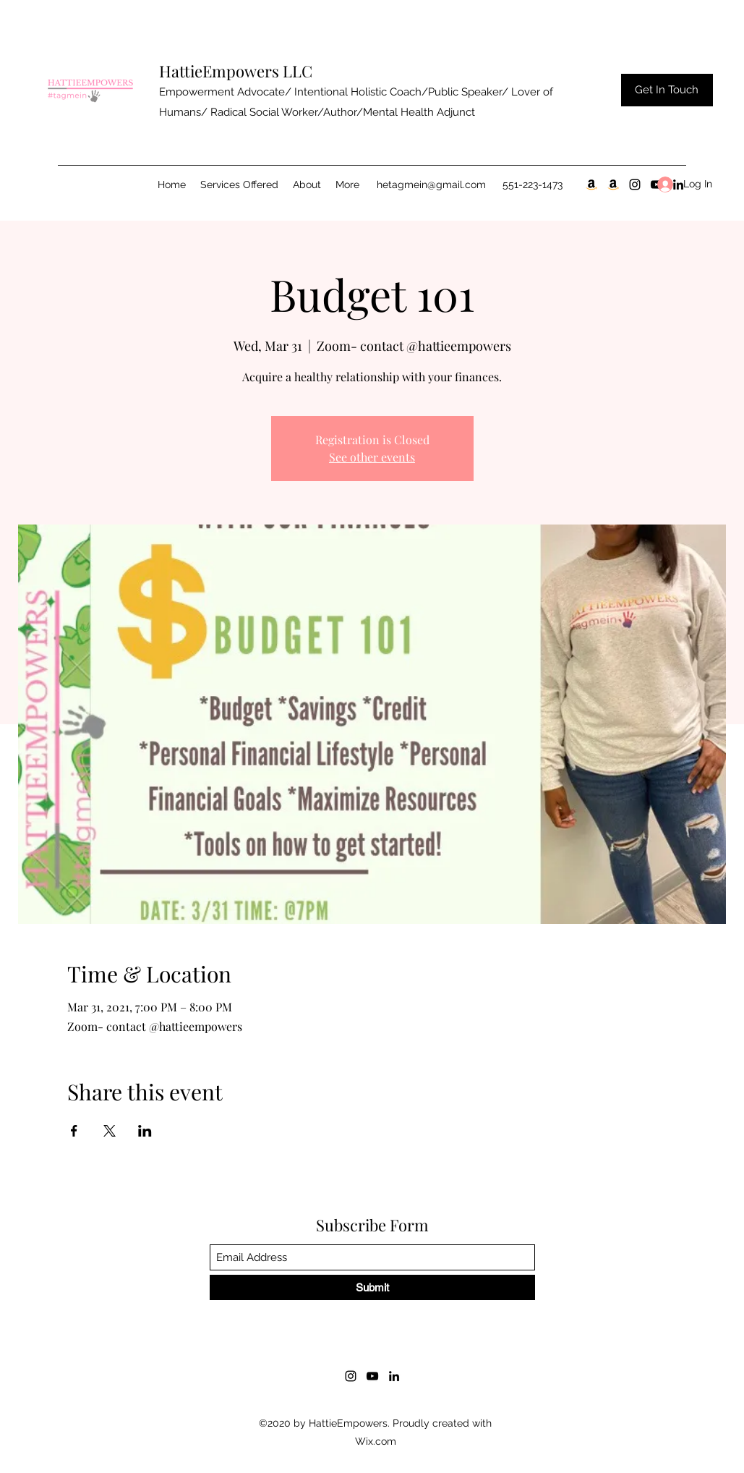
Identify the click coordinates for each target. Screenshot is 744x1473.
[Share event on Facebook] (74, 1131)
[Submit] (372, 1287)
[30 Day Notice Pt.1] (591, 184)
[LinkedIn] (394, 1376)
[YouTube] (372, 1376)
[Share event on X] (109, 1131)
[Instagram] (635, 184)
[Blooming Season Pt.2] (613, 184)
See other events (372, 456)
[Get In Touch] (667, 90)
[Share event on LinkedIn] (145, 1131)
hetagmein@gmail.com (431, 184)
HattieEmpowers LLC (235, 71)
